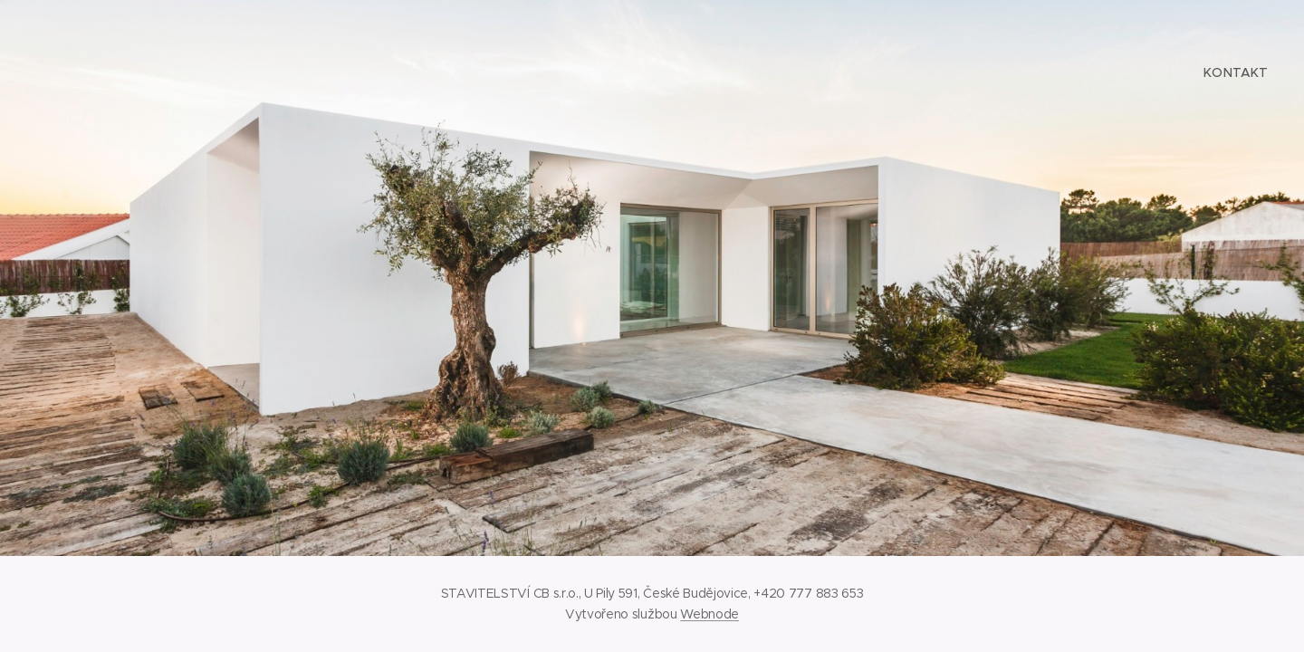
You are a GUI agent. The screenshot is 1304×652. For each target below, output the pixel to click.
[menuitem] (1234, 72)
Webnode (709, 614)
